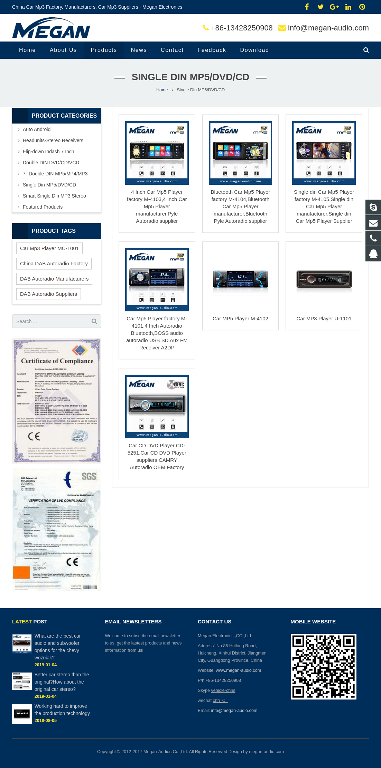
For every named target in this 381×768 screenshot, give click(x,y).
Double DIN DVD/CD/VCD (51, 162)
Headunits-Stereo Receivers (53, 140)
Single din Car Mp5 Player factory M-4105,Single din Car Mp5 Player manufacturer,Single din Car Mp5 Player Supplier (324, 206)
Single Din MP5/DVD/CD (49, 185)
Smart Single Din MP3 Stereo (54, 196)
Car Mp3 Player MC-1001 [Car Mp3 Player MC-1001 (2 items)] (49, 248)
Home (162, 90)
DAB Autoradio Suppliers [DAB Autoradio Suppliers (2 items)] (48, 294)
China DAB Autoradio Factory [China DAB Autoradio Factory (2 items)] (54, 263)
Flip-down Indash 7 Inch (48, 151)
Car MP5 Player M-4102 (240, 318)
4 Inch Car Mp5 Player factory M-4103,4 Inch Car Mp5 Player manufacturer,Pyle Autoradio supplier (157, 206)
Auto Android (36, 129)
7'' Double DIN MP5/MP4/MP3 (55, 173)
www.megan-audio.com (238, 670)
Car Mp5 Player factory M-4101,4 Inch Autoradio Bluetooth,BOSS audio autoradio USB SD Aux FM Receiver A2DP (157, 333)
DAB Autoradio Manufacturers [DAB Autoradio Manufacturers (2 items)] (54, 279)
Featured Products (43, 207)
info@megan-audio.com (328, 28)
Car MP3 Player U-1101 (324, 318)
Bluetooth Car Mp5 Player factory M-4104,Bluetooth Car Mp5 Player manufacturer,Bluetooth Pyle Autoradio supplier (240, 206)
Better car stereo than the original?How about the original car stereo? (62, 682)
